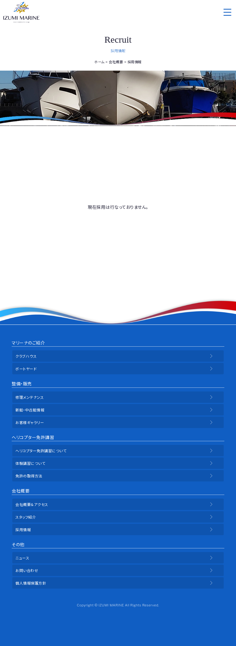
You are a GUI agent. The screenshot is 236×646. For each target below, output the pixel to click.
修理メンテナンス (29, 397)
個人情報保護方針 (30, 583)
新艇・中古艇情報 (29, 409)
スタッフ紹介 (25, 517)
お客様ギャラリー (29, 422)
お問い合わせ (26, 570)
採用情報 (23, 529)
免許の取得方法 (28, 475)
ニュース (22, 557)
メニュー (227, 12)
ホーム (99, 61)
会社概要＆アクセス (31, 504)
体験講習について (30, 463)
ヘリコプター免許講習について (40, 450)
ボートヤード (26, 368)
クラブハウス (26, 356)
